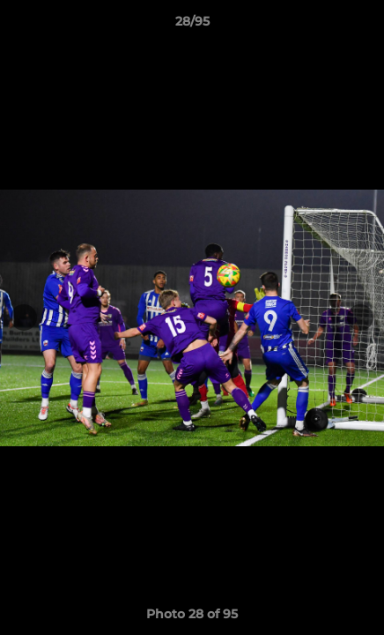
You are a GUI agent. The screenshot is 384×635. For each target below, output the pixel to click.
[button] (362, 26)
